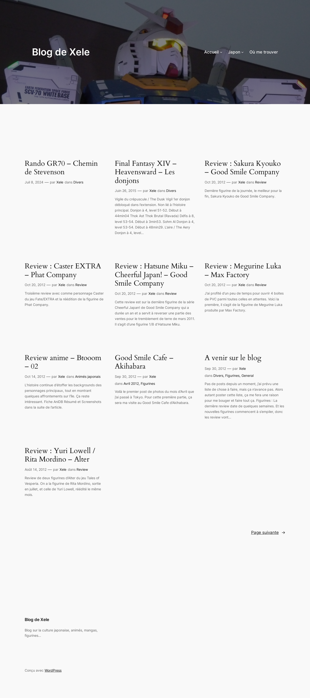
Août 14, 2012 (35, 469)
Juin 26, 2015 (125, 191)
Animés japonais (88, 376)
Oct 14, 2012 (35, 376)
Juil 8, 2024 (34, 182)
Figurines (148, 383)
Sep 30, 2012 (125, 376)
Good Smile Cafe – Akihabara (144, 362)
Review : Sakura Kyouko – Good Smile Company (243, 168)
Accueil (211, 52)
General (247, 375)
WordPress (53, 670)
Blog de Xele (61, 52)
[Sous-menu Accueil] (221, 52)
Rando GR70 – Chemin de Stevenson (61, 168)
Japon (234, 52)
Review (260, 182)
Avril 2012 (131, 383)
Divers (78, 182)
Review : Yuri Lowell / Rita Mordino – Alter (60, 455)
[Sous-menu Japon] (242, 52)
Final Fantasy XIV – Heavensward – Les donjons (146, 172)
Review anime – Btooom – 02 (63, 362)
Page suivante (268, 532)
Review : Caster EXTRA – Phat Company (63, 270)
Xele (59, 182)
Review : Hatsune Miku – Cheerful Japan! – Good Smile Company (154, 275)
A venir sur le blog (233, 358)
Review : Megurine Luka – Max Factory (243, 270)
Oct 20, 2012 (215, 182)
